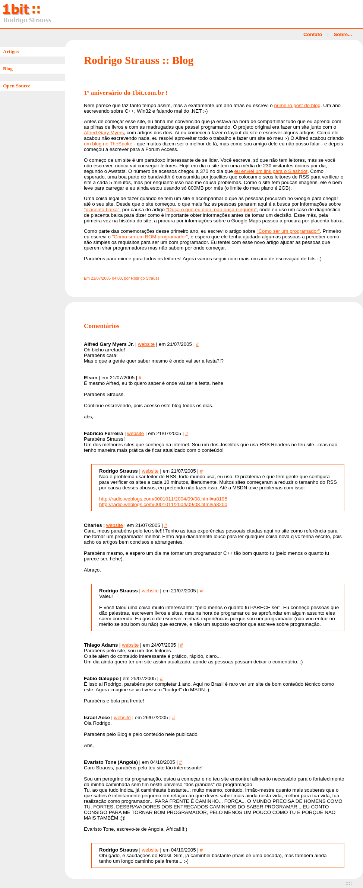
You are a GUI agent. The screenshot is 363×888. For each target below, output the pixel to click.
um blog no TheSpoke (108, 144)
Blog (8, 68)
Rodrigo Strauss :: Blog (138, 60)
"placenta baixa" (101, 209)
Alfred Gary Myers (104, 132)
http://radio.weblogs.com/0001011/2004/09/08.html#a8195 (163, 499)
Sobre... (343, 34)
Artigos (11, 51)
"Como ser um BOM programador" (150, 236)
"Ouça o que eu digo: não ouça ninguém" (211, 209)
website (146, 344)
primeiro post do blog (297, 105)
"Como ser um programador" (288, 231)
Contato (312, 34)
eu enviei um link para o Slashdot (270, 171)
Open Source (16, 86)
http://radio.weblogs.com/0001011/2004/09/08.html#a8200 (163, 504)
